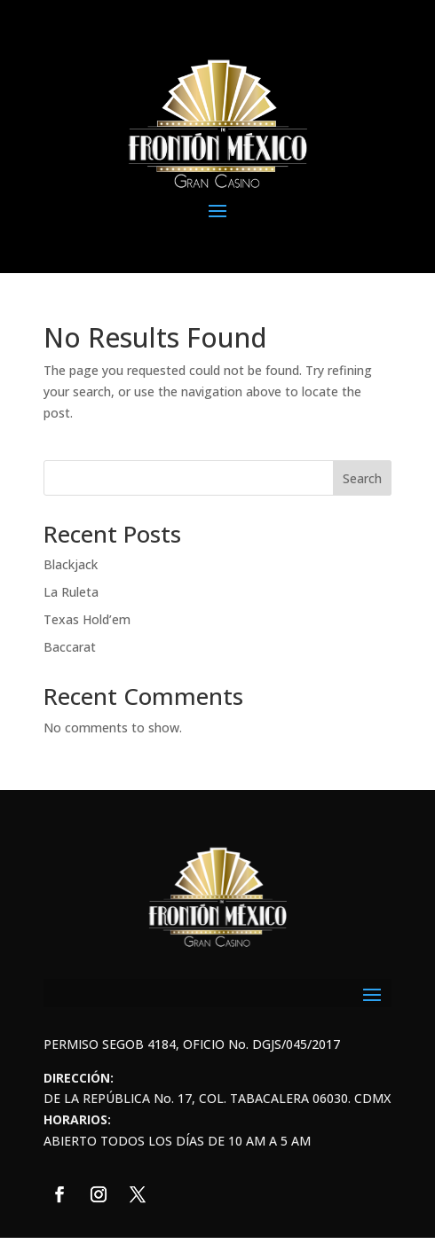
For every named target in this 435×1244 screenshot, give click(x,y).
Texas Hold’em (87, 619)
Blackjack (71, 564)
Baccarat (70, 646)
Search (362, 478)
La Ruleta (71, 591)
